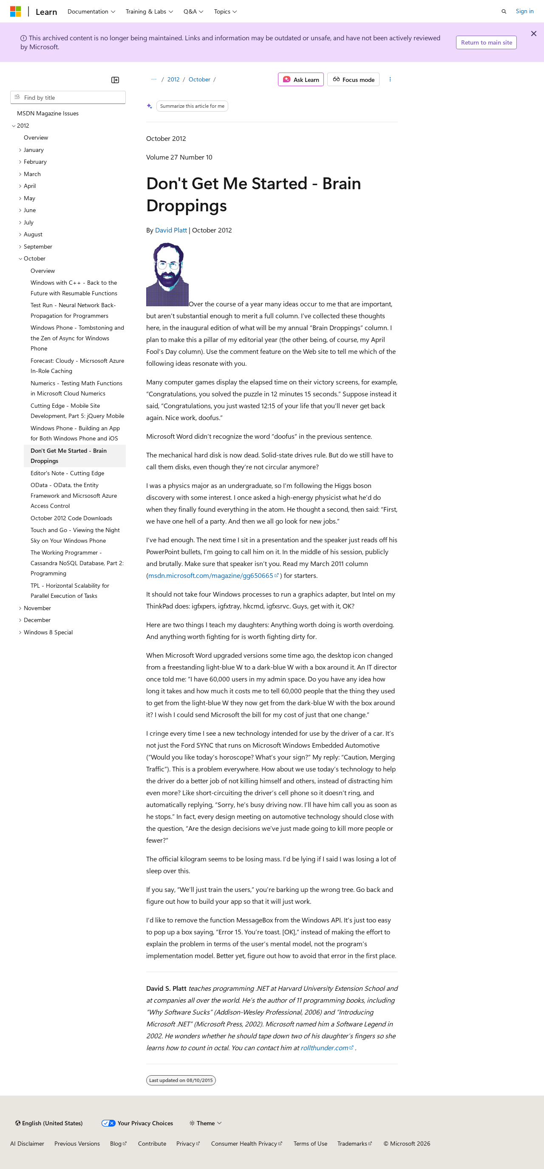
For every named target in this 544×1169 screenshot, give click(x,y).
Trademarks (352, 1143)
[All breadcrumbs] (153, 79)
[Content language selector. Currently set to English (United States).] (49, 1123)
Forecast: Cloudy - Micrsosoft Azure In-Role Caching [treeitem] (77, 365)
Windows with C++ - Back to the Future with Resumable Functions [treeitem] (74, 287)
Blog (116, 1143)
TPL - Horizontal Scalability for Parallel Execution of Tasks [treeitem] (70, 590)
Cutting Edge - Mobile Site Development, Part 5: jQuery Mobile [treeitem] (77, 410)
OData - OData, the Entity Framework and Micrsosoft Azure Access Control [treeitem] (74, 495)
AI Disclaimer (27, 1143)
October (199, 79)
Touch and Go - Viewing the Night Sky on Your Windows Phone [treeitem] (75, 535)
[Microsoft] (15, 11)
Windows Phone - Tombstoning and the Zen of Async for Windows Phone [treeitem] (77, 337)
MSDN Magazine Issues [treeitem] (48, 113)
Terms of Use (310, 1143)
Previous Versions (77, 1143)
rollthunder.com (324, 1047)
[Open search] (504, 11)
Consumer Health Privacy (244, 1143)
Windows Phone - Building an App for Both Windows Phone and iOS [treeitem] (75, 433)
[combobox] (68, 97)
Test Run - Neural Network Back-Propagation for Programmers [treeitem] (73, 310)
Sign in (525, 11)
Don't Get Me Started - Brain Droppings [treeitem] (69, 455)
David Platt (171, 229)
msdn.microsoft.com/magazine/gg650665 (210, 575)
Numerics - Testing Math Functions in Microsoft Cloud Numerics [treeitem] (76, 388)
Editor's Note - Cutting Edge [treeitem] (67, 473)
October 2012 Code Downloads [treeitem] (71, 518)
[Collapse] (115, 79)
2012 (173, 79)
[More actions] (390, 79)
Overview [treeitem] (36, 137)
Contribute (152, 1143)
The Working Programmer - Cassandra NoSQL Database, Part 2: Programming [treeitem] (77, 562)
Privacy (185, 1143)
